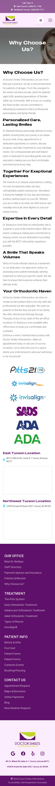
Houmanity (42, 782)
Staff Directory (12, 567)
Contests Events (14, 664)
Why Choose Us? (14, 583)
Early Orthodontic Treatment (20, 604)
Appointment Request (17, 685)
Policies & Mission (15, 578)
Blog (7, 702)
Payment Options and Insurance (23, 572)
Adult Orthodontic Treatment (21, 616)
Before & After (12, 642)
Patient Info (16, 637)
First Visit (9, 648)
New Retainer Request (17, 708)
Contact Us (15, 680)
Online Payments (14, 697)
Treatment (14, 593)
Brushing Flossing (14, 670)
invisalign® (10, 627)
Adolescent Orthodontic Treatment (24, 610)
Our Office (14, 556)
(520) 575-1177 (37, 10)
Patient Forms (12, 653)
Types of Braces (13, 621)
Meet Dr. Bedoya (13, 561)
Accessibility (14, 782)
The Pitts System (14, 599)
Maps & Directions (15, 691)
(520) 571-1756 (34, 6)
